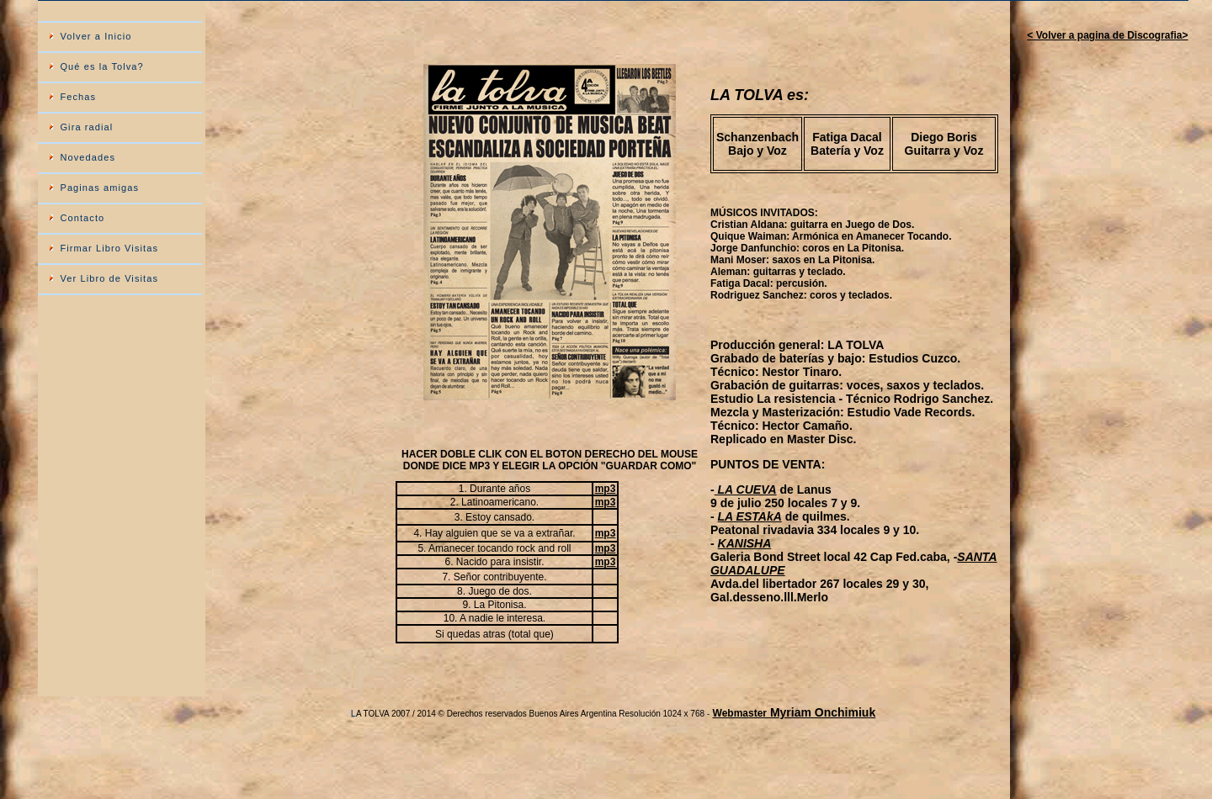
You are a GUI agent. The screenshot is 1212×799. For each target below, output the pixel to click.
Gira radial (86, 127)
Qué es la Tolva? (101, 66)
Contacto (82, 218)
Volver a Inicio (95, 36)
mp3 (605, 489)
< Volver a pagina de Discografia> (1107, 35)
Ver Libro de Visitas (109, 278)
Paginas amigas (99, 188)
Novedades (87, 157)
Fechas (78, 97)
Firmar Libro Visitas (109, 248)
